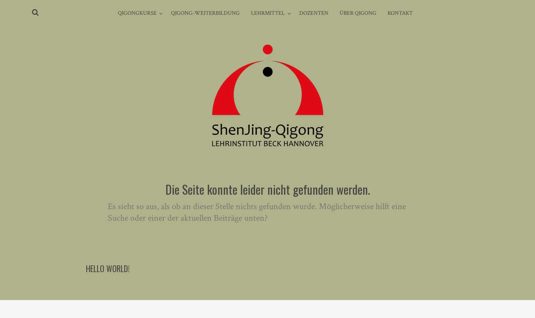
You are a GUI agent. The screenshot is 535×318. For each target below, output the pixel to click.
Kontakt (400, 13)
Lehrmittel (268, 13)
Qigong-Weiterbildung (205, 13)
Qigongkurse (137, 13)
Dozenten (313, 13)
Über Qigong (358, 13)
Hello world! (107, 269)
